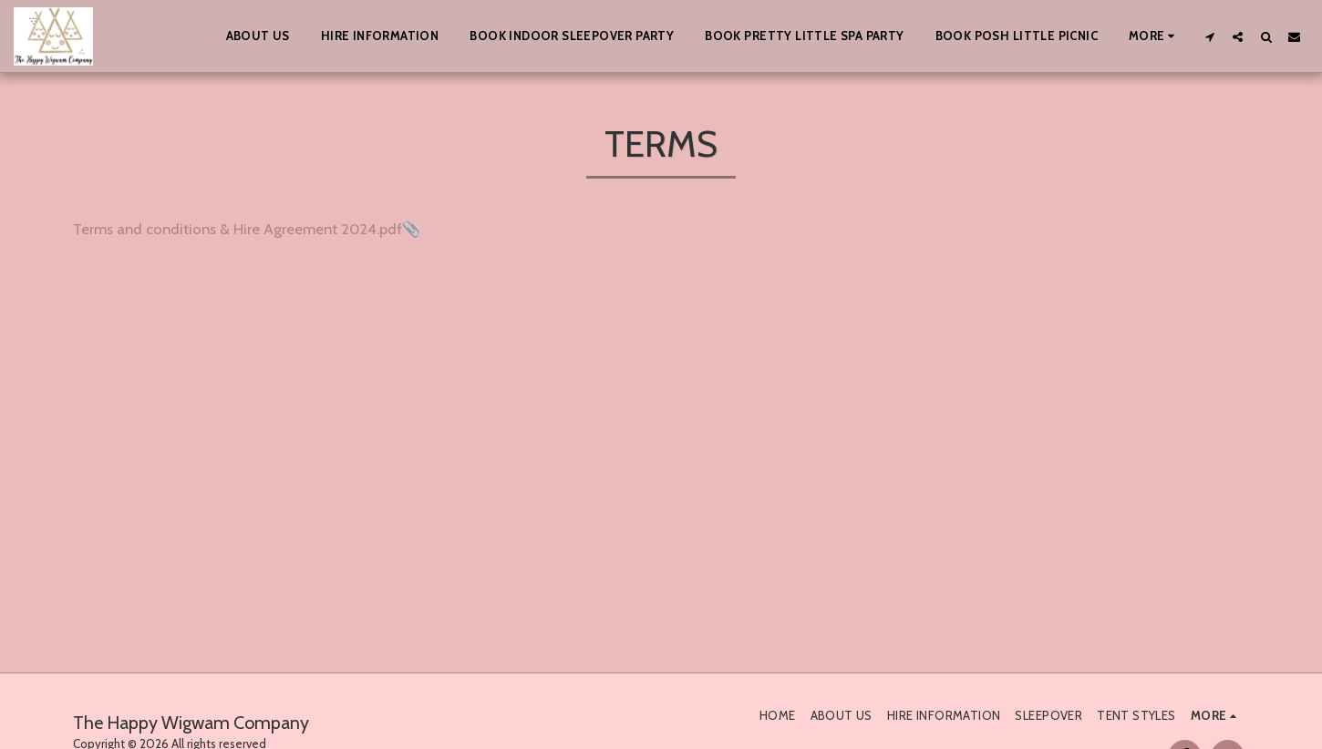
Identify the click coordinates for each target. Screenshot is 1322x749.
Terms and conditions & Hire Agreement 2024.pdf (237, 229)
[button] (1209, 36)
